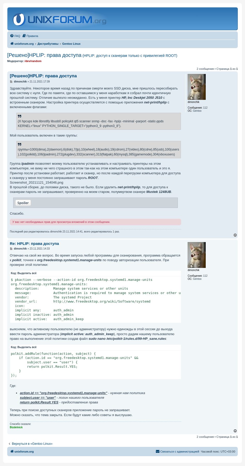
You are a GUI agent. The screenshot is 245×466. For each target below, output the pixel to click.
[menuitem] (15, 36)
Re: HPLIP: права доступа (34, 243)
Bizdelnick (16, 427)
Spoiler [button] (23, 202)
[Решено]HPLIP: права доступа (92, 55)
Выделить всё (27, 273)
